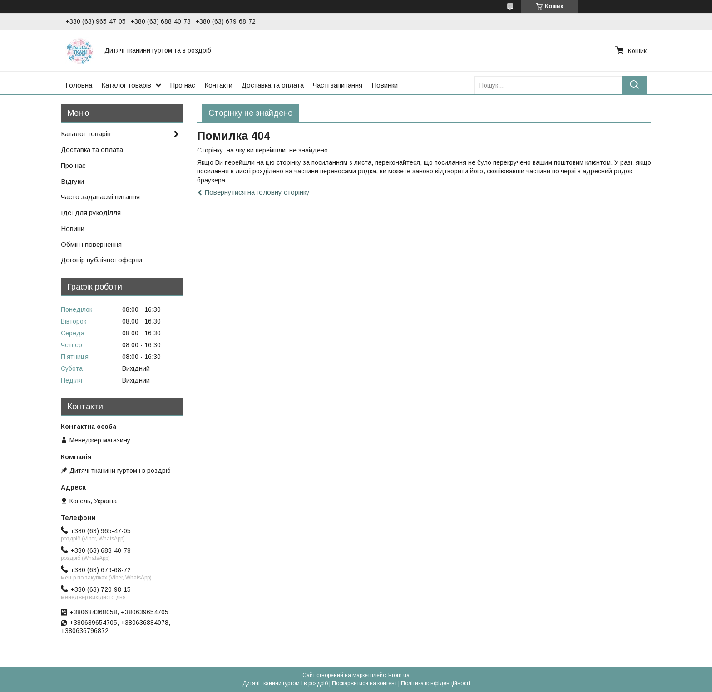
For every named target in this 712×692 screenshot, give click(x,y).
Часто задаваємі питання (100, 197)
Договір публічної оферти (101, 260)
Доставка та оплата (273, 85)
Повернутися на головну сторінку (257, 192)
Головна (78, 85)
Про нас (182, 85)
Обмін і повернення (91, 244)
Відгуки (72, 181)
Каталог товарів (126, 85)
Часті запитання (337, 85)
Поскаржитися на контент (364, 683)
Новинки (384, 85)
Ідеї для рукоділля (91, 212)
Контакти (218, 85)
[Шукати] (634, 85)
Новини (72, 228)
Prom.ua (399, 675)
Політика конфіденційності (435, 683)
